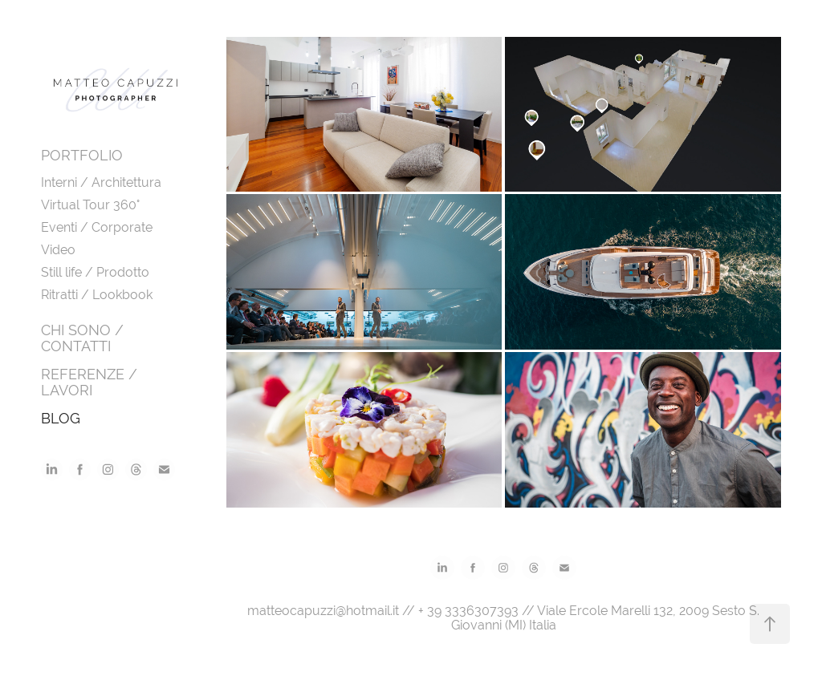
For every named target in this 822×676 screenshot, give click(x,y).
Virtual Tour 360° (90, 205)
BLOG (60, 418)
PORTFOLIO (82, 155)
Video (58, 249)
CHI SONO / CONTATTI (82, 338)
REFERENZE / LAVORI (89, 382)
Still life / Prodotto (95, 272)
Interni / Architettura (101, 182)
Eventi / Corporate (97, 227)
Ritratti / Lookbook (97, 294)
